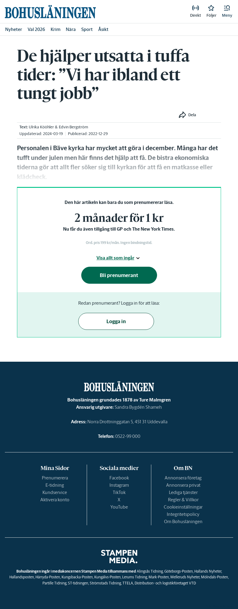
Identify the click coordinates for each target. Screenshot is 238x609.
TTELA (127, 583)
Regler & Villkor (183, 499)
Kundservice (54, 492)
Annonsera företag (183, 478)
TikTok (119, 492)
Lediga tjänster (183, 492)
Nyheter (13, 29)
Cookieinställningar (183, 507)
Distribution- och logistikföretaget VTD (165, 583)
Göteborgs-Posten (178, 571)
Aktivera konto (54, 499)
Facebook (119, 478)
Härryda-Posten (47, 577)
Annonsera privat (183, 485)
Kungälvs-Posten (107, 577)
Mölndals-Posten (214, 577)
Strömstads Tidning (105, 583)
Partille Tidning (54, 583)
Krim (55, 29)
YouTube (119, 507)
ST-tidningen (78, 583)
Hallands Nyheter (207, 571)
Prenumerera (55, 478)
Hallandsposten (21, 577)
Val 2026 (36, 29)
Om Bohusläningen (183, 521)
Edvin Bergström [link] (73, 127)
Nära (71, 29)
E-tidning (54, 485)
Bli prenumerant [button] (119, 275)
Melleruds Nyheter (184, 577)
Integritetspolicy (183, 514)
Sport (87, 29)
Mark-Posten (159, 577)
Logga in (116, 321)
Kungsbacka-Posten (77, 577)
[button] (227, 11)
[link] (50, 11)
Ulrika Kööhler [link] (41, 127)
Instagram (119, 485)
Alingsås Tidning (150, 571)
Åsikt (103, 29)
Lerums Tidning (134, 577)
